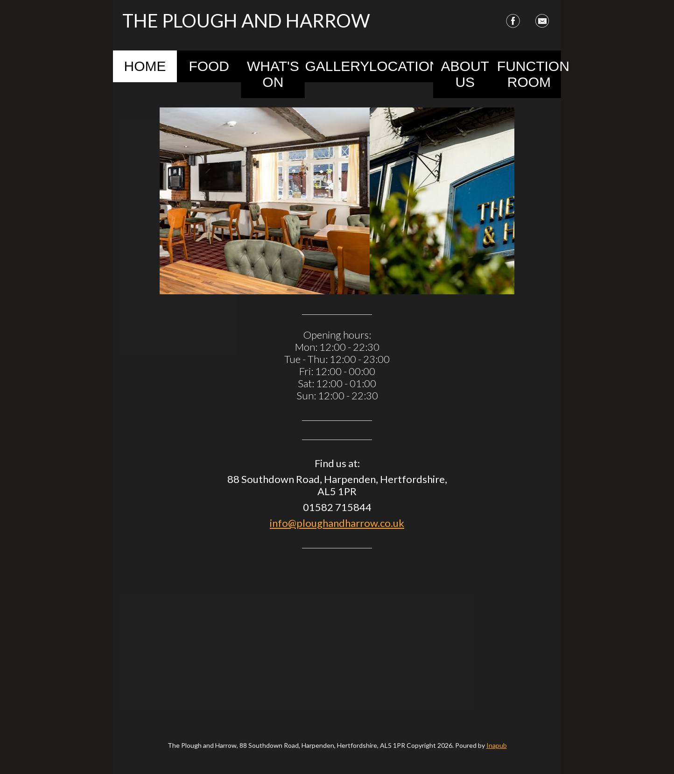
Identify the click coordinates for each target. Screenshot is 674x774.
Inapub (496, 745)
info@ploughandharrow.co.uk (337, 523)
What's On (273, 74)
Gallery (337, 66)
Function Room (529, 74)
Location (401, 66)
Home (145, 66)
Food (209, 66)
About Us (465, 74)
